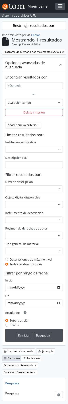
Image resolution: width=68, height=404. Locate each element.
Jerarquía (45, 351)
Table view (31, 358)
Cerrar (35, 35)
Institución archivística (20, 142)
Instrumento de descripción (24, 213)
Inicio (9, 280)
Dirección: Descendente (18, 372)
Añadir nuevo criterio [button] (22, 125)
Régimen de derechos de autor (26, 228)
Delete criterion (34, 112)
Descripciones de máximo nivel (31, 259)
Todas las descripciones (26, 264)
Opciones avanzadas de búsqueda (25, 64)
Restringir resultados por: (34, 25)
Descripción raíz (16, 158)
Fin (7, 296)
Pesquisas (12, 383)
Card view (12, 358)
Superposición (19, 320)
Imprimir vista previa (18, 351)
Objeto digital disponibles (22, 197)
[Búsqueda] (34, 85)
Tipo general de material (22, 244)
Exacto (14, 325)
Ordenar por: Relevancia (19, 365)
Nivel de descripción (19, 182)
